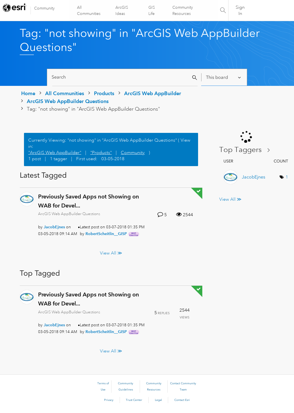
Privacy (108, 400)
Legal (158, 400)
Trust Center (134, 400)
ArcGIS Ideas (122, 10)
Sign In (240, 10)
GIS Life (151, 10)
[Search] (125, 77)
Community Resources (182, 10)
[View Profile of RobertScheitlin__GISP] (106, 233)
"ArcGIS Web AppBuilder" (54, 152)
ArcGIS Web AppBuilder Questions (68, 101)
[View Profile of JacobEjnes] (54, 226)
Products (104, 93)
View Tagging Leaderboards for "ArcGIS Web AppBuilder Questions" (247, 150)
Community (44, 8)
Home (28, 93)
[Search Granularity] (224, 77)
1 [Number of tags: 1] (287, 177)
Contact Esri (182, 400)
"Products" (101, 152)
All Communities (89, 10)
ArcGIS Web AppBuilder (152, 93)
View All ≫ (111, 253)
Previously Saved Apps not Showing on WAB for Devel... (88, 201)
